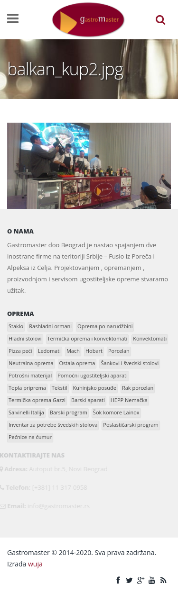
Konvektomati (150, 338)
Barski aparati (88, 400)
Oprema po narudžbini (104, 326)
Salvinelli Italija (26, 412)
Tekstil (59, 387)
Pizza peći (20, 350)
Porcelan (119, 350)
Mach (73, 350)
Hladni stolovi (25, 338)
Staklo (16, 326)
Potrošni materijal (30, 375)
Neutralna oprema (31, 363)
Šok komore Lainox (116, 412)
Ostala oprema (77, 363)
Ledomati (49, 350)
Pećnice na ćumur (30, 436)
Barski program (68, 412)
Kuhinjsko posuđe (94, 387)
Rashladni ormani (50, 326)
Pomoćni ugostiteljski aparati (92, 375)
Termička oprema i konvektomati (87, 338)
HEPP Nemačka (129, 400)
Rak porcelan (137, 387)
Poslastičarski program (130, 424)
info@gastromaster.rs (57, 506)
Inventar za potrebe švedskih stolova (53, 424)
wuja (35, 563)
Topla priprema (27, 387)
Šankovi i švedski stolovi (130, 363)
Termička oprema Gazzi (37, 400)
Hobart (94, 350)
